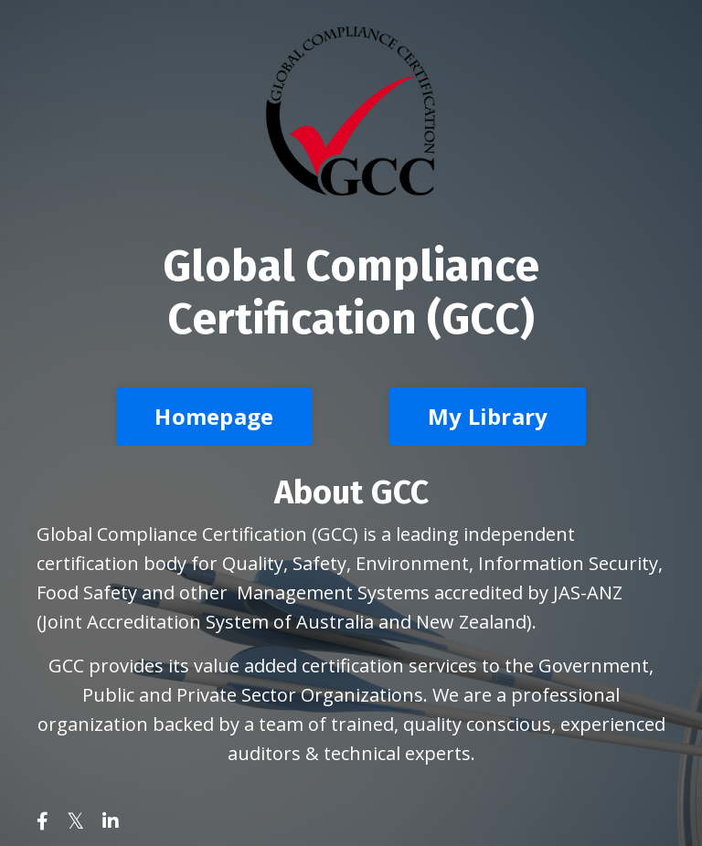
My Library (488, 416)
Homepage (213, 416)
